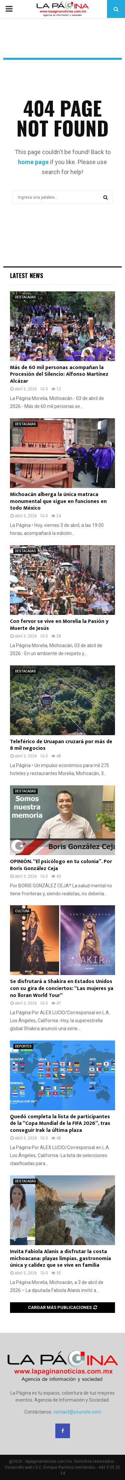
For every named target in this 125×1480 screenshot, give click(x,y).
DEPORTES (23, 1046)
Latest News (26, 275)
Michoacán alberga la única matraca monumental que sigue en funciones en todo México (58, 501)
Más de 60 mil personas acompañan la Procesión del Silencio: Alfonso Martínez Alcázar (59, 374)
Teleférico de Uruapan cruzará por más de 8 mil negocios (61, 745)
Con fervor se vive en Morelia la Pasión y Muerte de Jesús (59, 625)
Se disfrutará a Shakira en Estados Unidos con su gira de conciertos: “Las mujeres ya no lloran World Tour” (61, 988)
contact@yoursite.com (77, 1412)
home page (33, 161)
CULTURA (22, 911)
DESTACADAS (25, 297)
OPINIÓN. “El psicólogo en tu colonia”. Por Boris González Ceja (61, 865)
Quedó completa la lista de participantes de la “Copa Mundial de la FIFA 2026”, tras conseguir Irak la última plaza (60, 1123)
